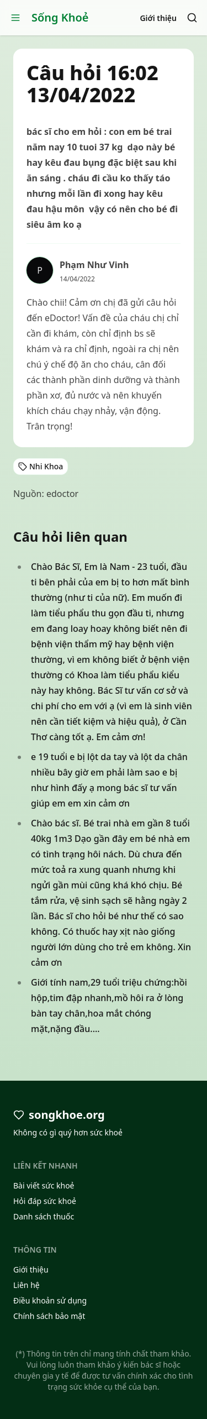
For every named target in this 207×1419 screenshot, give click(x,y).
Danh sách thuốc (43, 1216)
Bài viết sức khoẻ (44, 1185)
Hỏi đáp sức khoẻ (44, 1201)
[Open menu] (15, 18)
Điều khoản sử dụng (50, 1300)
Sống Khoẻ (60, 17)
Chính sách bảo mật (49, 1316)
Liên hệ (26, 1285)
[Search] (192, 18)
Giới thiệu (158, 18)
